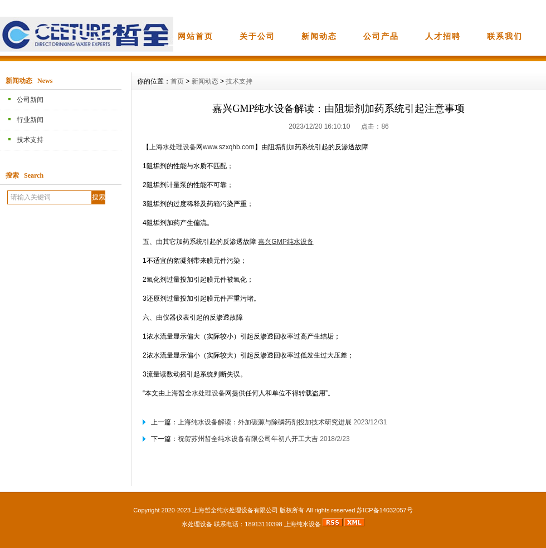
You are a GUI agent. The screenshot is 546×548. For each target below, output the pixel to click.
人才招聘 (443, 36)
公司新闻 (30, 100)
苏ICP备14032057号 (384, 510)
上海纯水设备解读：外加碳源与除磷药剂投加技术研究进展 (265, 422)
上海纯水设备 (302, 524)
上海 (156, 147)
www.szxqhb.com (229, 147)
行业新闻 (30, 120)
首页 (177, 81)
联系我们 (505, 36)
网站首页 (195, 36)
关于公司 (257, 36)
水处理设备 (179, 147)
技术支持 (30, 140)
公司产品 (381, 36)
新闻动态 (319, 36)
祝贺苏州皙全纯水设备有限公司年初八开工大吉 (248, 439)
